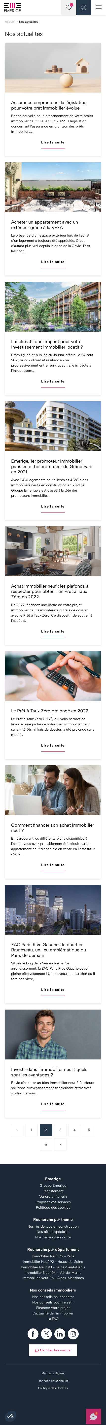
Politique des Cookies (53, 1388)
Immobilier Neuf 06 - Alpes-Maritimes (53, 1278)
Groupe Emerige (53, 1186)
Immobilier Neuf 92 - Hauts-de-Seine (53, 1262)
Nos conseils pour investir (53, 1302)
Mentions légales (53, 1373)
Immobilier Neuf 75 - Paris (53, 1256)
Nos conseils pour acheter (53, 1297)
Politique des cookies (53, 1208)
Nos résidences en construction (53, 1227)
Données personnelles (53, 1381)
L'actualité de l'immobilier (53, 1313)
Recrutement (53, 1191)
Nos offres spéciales (53, 1232)
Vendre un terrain (53, 1197)
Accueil (10, 21)
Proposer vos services (53, 1202)
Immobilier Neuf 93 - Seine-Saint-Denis (53, 1267)
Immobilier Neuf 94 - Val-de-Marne (53, 1273)
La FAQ (53, 1319)
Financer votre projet (53, 1308)
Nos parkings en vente (53, 1237)
